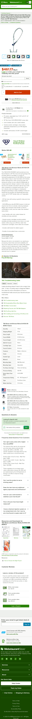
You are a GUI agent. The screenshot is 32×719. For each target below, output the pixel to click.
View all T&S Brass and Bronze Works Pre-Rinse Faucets (19, 142)
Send (27, 78)
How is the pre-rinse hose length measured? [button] (13, 503)
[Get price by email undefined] (13, 78)
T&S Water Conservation (10, 305)
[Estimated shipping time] (28, 111)
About (4, 283)
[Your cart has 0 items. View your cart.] (28, 2)
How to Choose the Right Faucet (17, 560)
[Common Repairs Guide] (26, 532)
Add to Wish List (16, 102)
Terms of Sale (16, 700)
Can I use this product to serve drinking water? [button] (12, 481)
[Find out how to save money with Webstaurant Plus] (1, 154)
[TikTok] (15, 659)
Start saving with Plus (12, 634)
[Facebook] (11, 659)
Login (4, 72)
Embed (15, 283)
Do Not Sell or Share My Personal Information (16, 711)
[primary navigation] (4, 2)
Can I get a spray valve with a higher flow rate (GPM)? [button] (14, 443)
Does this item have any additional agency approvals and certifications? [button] (14, 488)
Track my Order (16, 688)
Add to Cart (7, 162)
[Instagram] (2, 659)
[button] (4, 57)
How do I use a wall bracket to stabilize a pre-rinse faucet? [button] (12, 495)
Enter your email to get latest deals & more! (15, 620)
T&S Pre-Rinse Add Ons (10, 311)
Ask (26, 427)
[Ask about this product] (16, 427)
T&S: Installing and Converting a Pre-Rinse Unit (16, 313)
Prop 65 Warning (7, 258)
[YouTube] (6, 659)
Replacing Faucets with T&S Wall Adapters (15, 308)
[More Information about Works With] (11, 150)
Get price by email (6, 76)
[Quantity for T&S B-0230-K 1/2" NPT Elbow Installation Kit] (2, 163)
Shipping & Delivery (22, 693)
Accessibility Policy (16, 709)
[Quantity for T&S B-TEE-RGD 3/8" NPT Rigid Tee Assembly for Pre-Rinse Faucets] (21, 163)
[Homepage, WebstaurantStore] (16, 2)
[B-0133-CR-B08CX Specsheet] (6, 532)
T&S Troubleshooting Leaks (11, 280)
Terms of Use (12, 434)
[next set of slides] (30, 159)
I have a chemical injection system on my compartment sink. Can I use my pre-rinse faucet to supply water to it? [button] (14, 511)
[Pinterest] (20, 659)
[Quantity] (4, 92)
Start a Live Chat (5, 83)
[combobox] (16, 6)
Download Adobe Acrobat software (10, 555)
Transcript (9, 283)
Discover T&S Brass (9, 316)
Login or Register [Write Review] (16, 606)
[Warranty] (16, 532)
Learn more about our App (13, 642)
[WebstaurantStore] (16, 649)
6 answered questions (15, 22)
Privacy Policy (20, 434)
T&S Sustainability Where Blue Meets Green (15, 303)
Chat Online (7, 693)
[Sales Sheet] (6, 546)
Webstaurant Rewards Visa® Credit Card (19, 99)
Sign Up (27, 624)
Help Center (16, 683)
